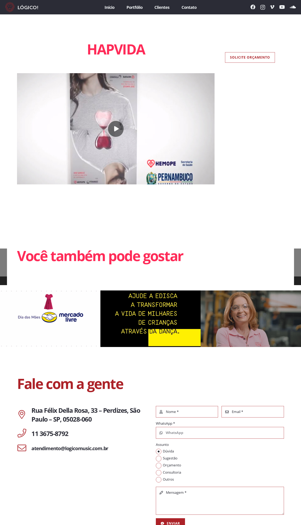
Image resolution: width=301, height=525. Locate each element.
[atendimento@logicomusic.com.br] (24, 448)
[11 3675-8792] (24, 433)
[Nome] (187, 411)
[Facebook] (252, 7)
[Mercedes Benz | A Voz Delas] (251, 318)
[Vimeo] (272, 7)
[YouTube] (282, 7)
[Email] (253, 411)
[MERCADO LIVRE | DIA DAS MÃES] (50, 318)
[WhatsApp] (220, 432)
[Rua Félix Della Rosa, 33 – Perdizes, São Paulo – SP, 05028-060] (24, 415)
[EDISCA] (150, 318)
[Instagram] (262, 7)
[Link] (21, 7)
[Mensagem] (220, 501)
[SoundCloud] (293, 7)
